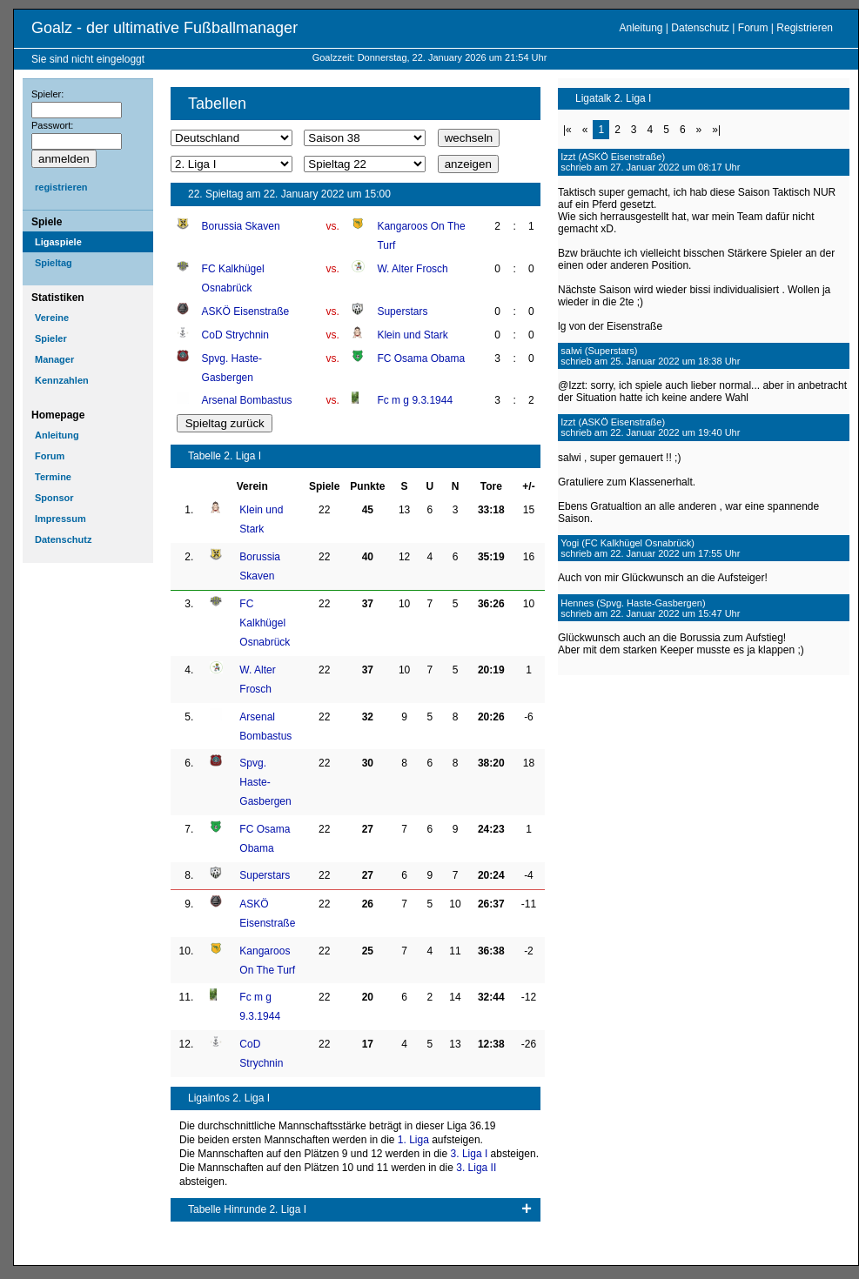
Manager (54, 359)
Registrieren (804, 28)
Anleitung (640, 28)
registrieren (61, 187)
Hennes (577, 603)
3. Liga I (469, 1154)
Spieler (51, 338)
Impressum (60, 518)
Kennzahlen (62, 380)
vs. (332, 226)
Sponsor (54, 497)
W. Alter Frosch (412, 269)
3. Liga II (476, 1168)
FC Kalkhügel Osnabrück (264, 623)
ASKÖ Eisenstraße (246, 311)
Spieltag (53, 263)
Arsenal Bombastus (247, 400)
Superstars (402, 311)
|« (567, 130)
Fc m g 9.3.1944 (415, 400)
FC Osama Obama (421, 358)
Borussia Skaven (241, 226)
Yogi (569, 543)
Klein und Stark (412, 335)
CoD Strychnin (235, 335)
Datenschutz (700, 28)
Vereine (52, 317)
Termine (53, 477)
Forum (753, 28)
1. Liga (413, 1140)
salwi (570, 350)
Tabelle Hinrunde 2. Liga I (247, 1209)
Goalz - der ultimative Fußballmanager (164, 28)
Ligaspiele (58, 242)
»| (716, 130)
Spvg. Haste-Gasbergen (265, 782)
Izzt (567, 156)
